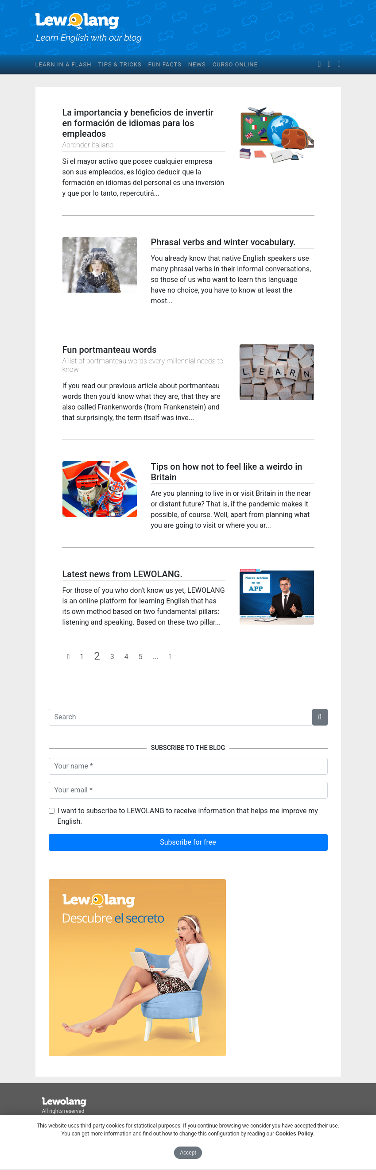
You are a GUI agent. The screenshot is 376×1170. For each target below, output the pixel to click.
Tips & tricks (119, 64)
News (197, 64)
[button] (320, 717)
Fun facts (165, 64)
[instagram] (339, 64)
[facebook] (319, 64)
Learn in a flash (63, 64)
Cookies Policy (294, 1134)
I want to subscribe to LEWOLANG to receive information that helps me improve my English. (188, 816)
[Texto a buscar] (180, 717)
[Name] (188, 766)
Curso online (235, 64)
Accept (188, 1153)
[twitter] (329, 64)
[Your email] (188, 790)
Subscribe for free (188, 842)
